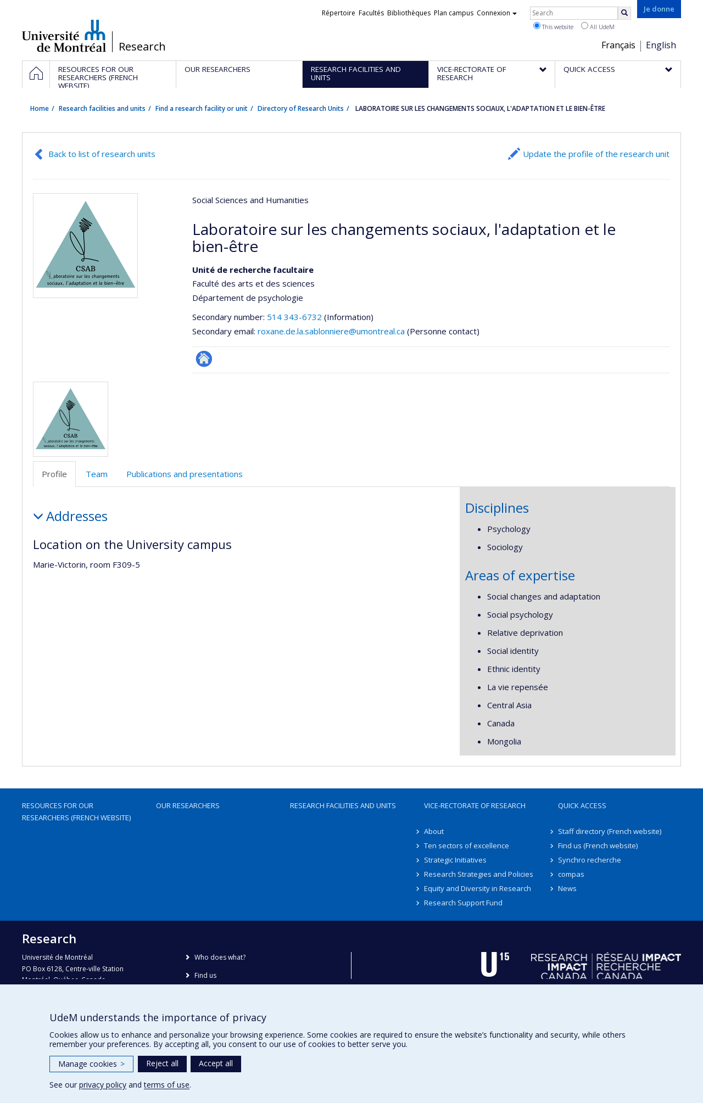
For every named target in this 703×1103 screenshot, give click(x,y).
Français (618, 45)
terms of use (166, 1084)
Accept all (216, 1063)
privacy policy (102, 1084)
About (434, 831)
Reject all (162, 1063)
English (661, 45)
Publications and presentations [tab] (184, 473)
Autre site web (204, 358)
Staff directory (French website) (609, 831)
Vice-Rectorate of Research (475, 805)
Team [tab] (97, 473)
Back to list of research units (101, 153)
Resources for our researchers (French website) (76, 811)
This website (553, 26)
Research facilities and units (102, 108)
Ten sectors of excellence (466, 845)
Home (39, 108)
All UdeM (598, 26)
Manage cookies (91, 1064)
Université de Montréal (64, 35)
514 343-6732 (295, 316)
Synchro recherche (589, 860)
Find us (205, 975)
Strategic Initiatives (455, 860)
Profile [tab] (54, 473)
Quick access (582, 805)
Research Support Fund (463, 903)
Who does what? (220, 957)
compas (571, 874)
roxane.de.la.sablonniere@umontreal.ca (331, 331)
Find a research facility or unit (201, 108)
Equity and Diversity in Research (477, 888)
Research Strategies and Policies (478, 874)
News (567, 888)
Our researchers (188, 805)
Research (142, 46)
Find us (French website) (598, 845)
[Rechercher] (624, 13)
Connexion (497, 13)
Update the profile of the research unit (596, 153)
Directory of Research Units (301, 108)
